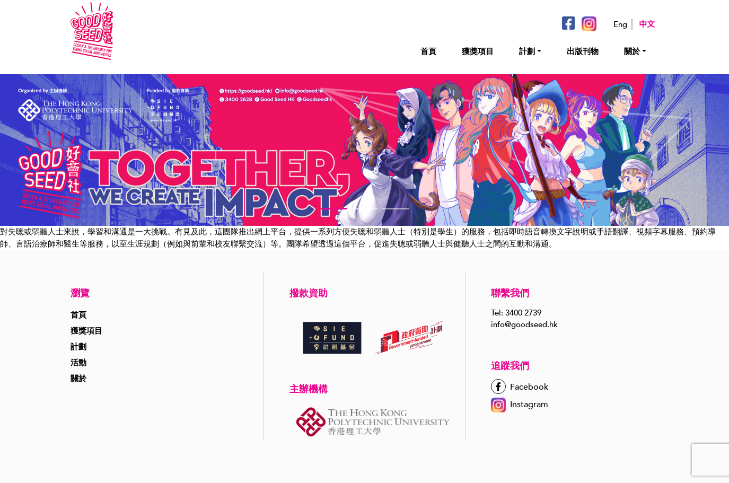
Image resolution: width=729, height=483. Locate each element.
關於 (632, 51)
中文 (647, 24)
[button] (334, 208)
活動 (78, 362)
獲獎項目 (478, 51)
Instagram (519, 404)
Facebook (519, 387)
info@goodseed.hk (524, 324)
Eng (620, 24)
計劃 (527, 51)
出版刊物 (583, 51)
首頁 (428, 51)
